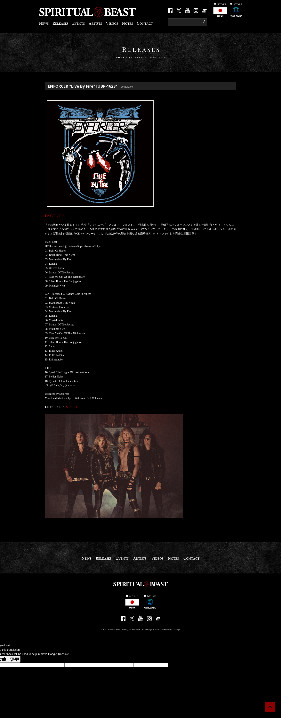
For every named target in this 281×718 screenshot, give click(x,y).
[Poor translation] (14, 659)
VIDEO (71, 407)
